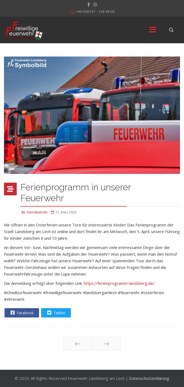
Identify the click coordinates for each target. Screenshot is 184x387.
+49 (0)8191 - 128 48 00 (95, 11)
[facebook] (88, 4)
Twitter (56, 312)
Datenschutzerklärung (149, 378)
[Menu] (153, 30)
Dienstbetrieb (37, 212)
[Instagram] (95, 4)
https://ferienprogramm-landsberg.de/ (119, 283)
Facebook (21, 312)
